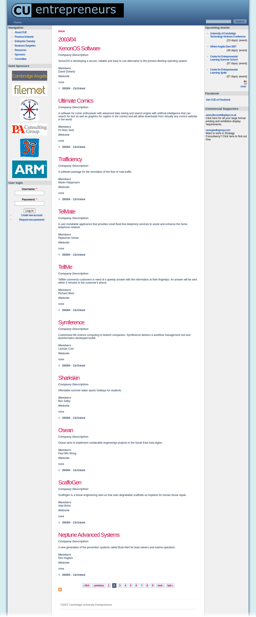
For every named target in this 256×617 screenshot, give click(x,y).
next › (160, 585)
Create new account (31, 215)
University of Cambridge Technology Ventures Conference (228, 35)
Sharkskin (68, 378)
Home (61, 31)
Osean (65, 430)
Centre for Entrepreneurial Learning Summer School (223, 58)
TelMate (66, 211)
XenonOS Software (79, 48)
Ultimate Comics (75, 101)
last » (170, 585)
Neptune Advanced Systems (88, 535)
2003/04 (66, 88)
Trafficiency (70, 159)
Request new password (31, 219)
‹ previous (98, 585)
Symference (71, 322)
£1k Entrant (79, 88)
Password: (29, 199)
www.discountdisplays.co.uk (221, 115)
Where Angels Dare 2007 (223, 46)
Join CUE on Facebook (218, 99)
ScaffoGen (69, 482)
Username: (29, 189)
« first (86, 585)
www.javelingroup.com (218, 130)
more (243, 86)
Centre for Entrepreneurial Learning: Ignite (223, 71)
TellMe (65, 267)
